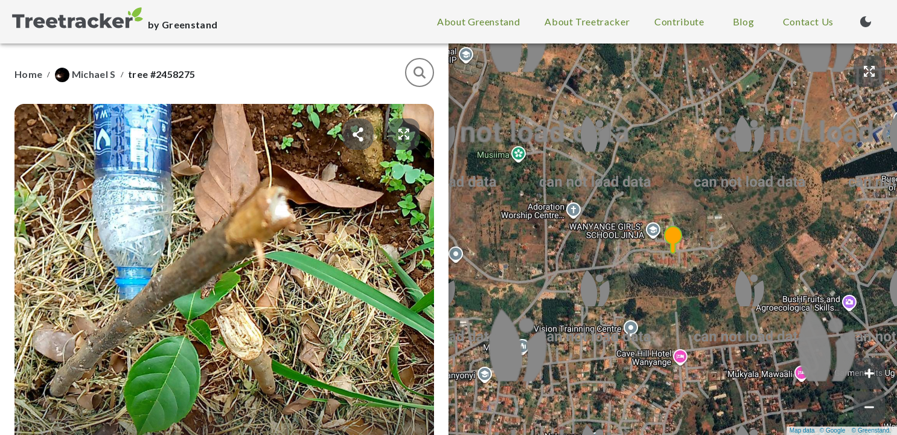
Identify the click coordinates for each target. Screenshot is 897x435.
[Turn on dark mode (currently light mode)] (866, 22)
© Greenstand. (871, 430)
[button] (673, 239)
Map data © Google (817, 430)
